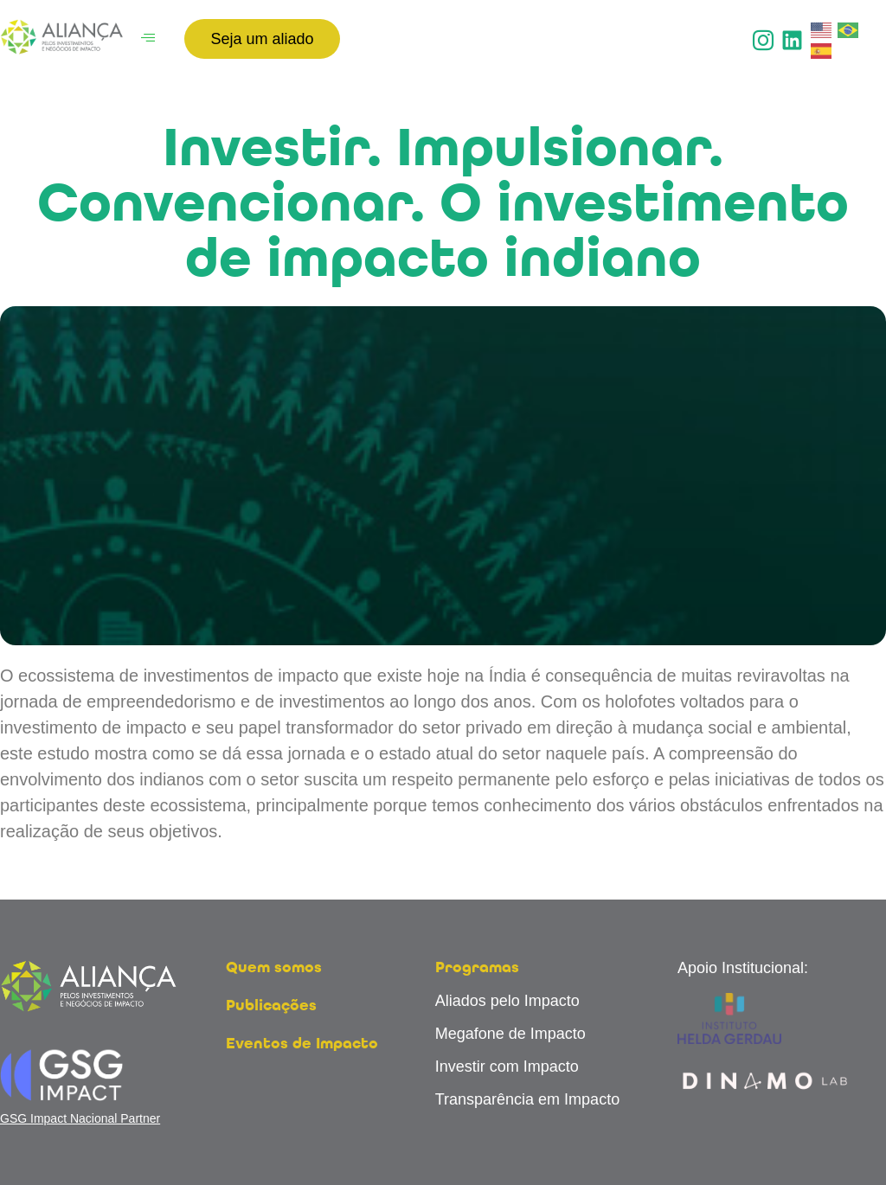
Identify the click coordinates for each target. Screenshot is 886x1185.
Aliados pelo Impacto (507, 1000)
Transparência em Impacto (527, 1099)
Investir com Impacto (507, 1066)
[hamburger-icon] (147, 39)
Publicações (271, 1006)
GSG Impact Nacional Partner (80, 1118)
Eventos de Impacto (302, 1044)
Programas (477, 968)
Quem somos (274, 968)
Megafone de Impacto (510, 1033)
